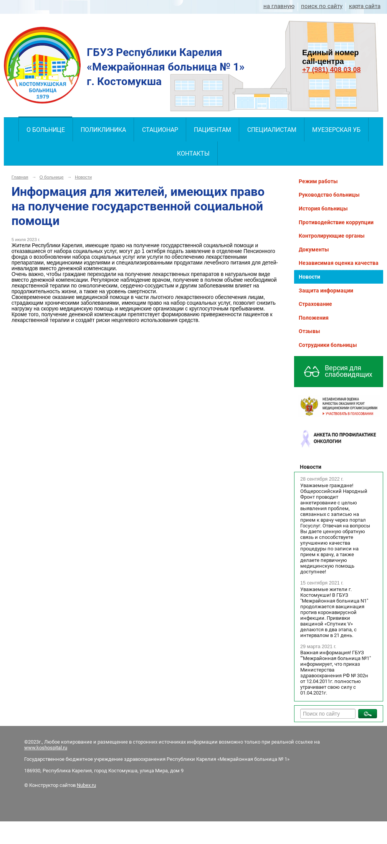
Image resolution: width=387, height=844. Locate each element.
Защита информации (326, 290)
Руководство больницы (329, 195)
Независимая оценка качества (339, 263)
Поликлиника (103, 129)
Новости (83, 177)
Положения (314, 318)
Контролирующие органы (332, 236)
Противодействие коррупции (336, 222)
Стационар (160, 129)
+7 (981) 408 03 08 (331, 70)
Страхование (315, 304)
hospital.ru (56, 747)
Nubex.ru (86, 785)
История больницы (323, 208)
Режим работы (318, 181)
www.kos (34, 747)
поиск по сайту (321, 6)
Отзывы (309, 331)
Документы (314, 249)
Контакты (193, 153)
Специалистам (271, 129)
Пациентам (212, 129)
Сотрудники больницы (328, 345)
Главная (20, 177)
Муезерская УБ (336, 129)
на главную (278, 6)
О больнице (45, 129)
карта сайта (364, 6)
